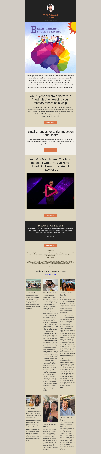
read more (50, 122)
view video (50, 215)
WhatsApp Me (50, 245)
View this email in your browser (50, 2)
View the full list (50, 274)
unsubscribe (50, 250)
